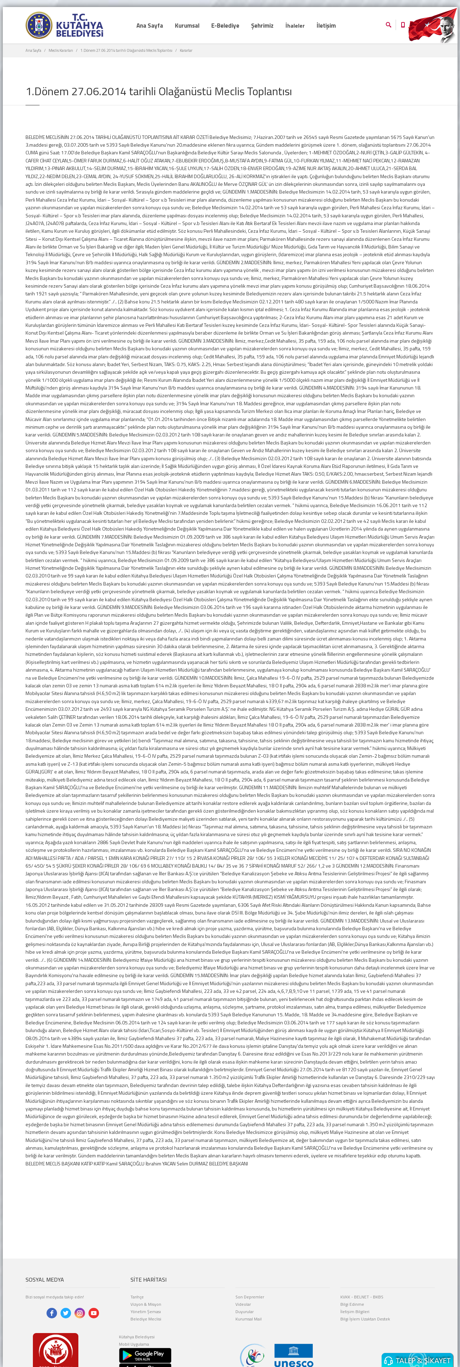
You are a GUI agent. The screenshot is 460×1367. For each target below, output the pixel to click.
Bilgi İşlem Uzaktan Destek (365, 1319)
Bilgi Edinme (352, 1304)
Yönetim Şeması (145, 1311)
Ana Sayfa (33, 50)
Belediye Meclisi (145, 1319)
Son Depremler (249, 1297)
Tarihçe (137, 1297)
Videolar (243, 1304)
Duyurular (244, 1311)
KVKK (345, 1297)
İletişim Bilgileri (354, 1311)
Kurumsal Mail (248, 1319)
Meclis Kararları (61, 50)
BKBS (378, 1297)
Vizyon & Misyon (145, 1304)
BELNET (361, 1297)
